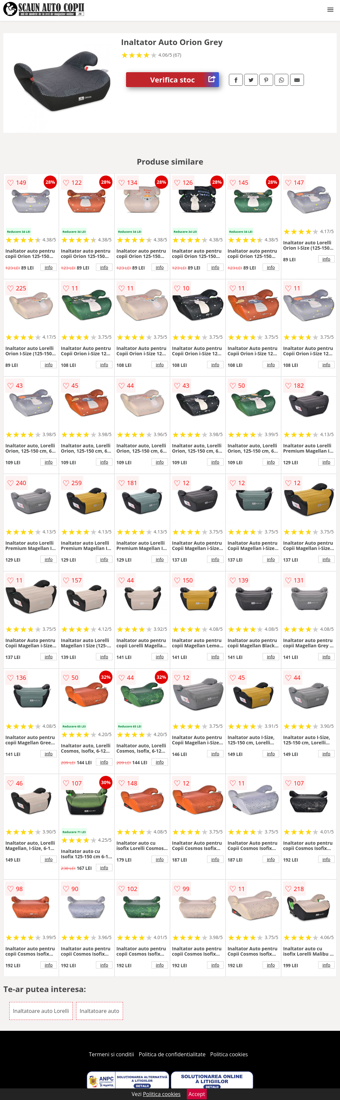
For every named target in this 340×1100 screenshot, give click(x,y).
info (49, 267)
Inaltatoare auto (99, 1011)
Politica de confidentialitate (172, 1054)
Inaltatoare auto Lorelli (41, 1011)
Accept (197, 1094)
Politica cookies (229, 1054)
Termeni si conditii (111, 1054)
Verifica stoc (184, 79)
